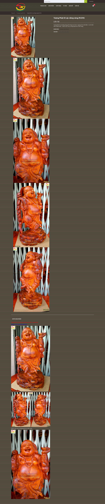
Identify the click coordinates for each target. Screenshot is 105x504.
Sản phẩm (51, 5)
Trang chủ (43, 5)
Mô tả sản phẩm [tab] (16, 319)
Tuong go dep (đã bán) (20, 13)
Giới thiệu (58, 5)
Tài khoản (91, 1)
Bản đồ (71, 5)
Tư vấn (65, 5)
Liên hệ (77, 5)
